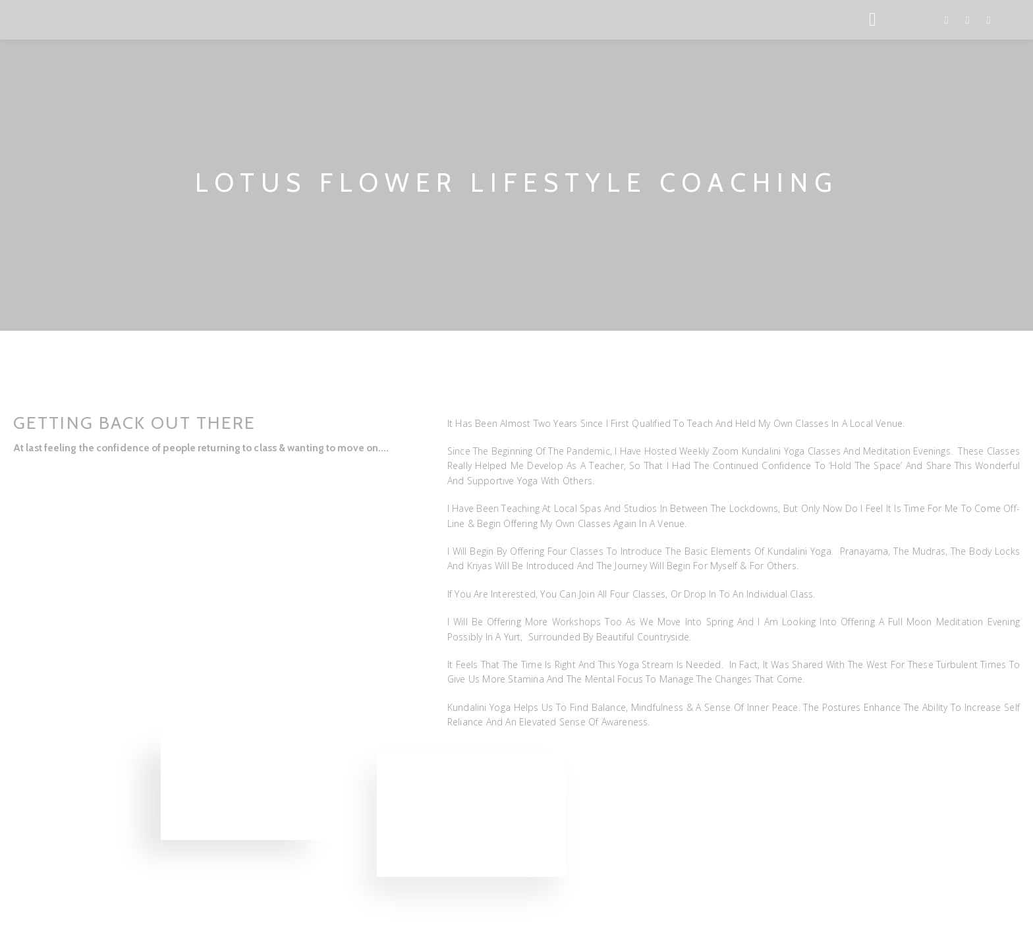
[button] (17, 471)
